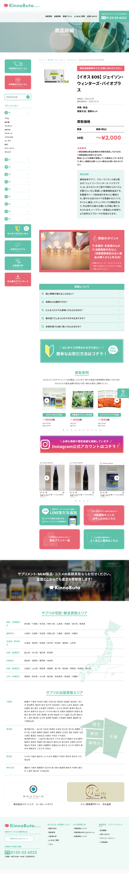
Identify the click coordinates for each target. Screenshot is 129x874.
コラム (50, 847)
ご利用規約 (104, 845)
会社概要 (103, 834)
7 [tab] (88, 430)
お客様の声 (52, 840)
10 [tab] (100, 430)
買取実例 (51, 836)
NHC (6, 144)
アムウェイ (8, 126)
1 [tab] (63, 430)
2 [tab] (67, 430)
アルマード (8, 133)
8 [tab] (92, 430)
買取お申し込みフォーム (25, 842)
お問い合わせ (105, 837)
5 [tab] (79, 430)
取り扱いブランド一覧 (55, 60)
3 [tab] (71, 430)
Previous (48, 400)
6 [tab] (83, 430)
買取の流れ (52, 832)
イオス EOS (9, 137)
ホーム (41, 60)
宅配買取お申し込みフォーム (84, 836)
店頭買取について (80, 840)
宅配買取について (80, 832)
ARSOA (7, 130)
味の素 (7, 122)
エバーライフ (9, 148)
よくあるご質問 (53, 844)
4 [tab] (75, 430)
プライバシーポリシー (107, 841)
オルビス (8, 152)
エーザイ (8, 141)
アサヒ (7, 118)
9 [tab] (96, 430)
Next (115, 400)
